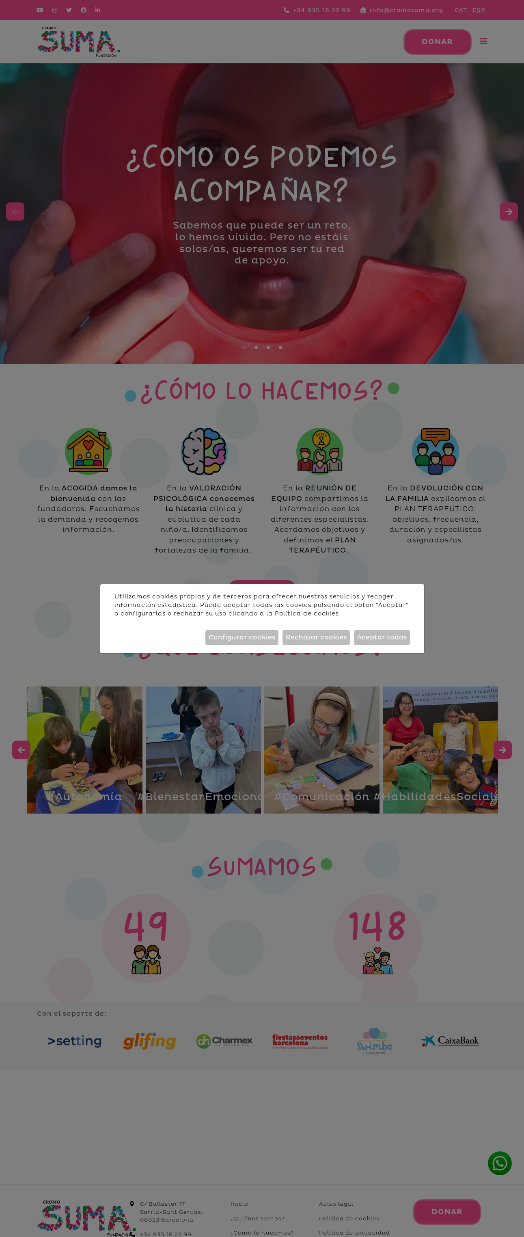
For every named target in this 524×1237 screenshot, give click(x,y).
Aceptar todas (382, 637)
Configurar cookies (242, 637)
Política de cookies (307, 613)
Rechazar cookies (316, 637)
